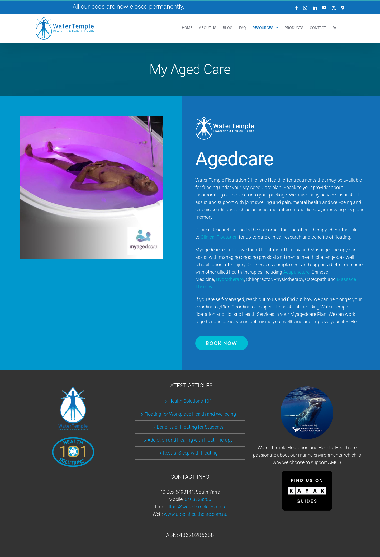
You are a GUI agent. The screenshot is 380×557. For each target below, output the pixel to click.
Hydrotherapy (230, 279)
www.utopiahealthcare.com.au (195, 514)
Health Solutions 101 (190, 401)
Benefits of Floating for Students (190, 427)
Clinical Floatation (219, 237)
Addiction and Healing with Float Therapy (190, 440)
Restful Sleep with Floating (190, 453)
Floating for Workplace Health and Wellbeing (190, 414)
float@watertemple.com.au (197, 506)
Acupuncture (296, 272)
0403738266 (198, 499)
